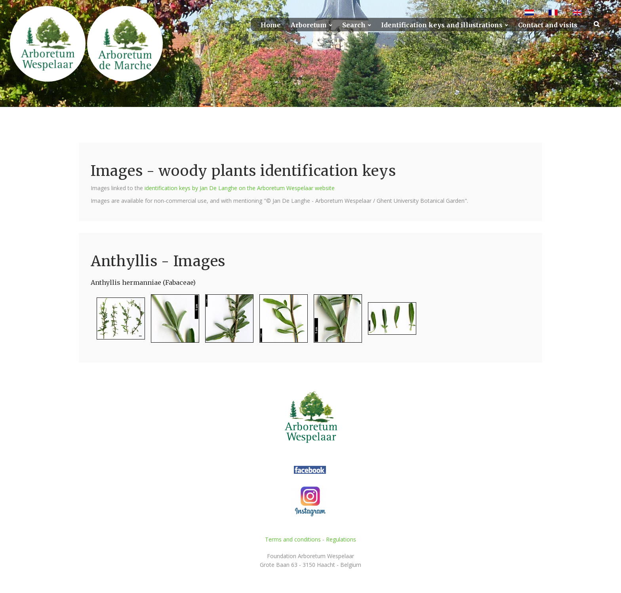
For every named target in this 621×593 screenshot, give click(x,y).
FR (563, 12)
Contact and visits (547, 25)
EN (588, 12)
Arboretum (309, 25)
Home (271, 25)
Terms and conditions (293, 539)
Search (354, 25)
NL (539, 12)
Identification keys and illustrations (442, 25)
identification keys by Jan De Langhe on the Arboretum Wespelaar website (240, 188)
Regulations (341, 539)
